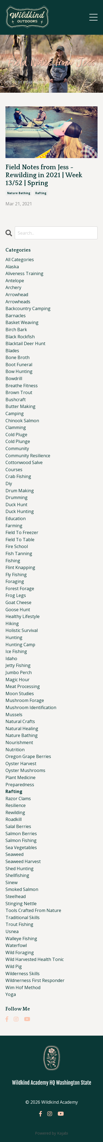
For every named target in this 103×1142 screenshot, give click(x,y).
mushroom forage (24, 700)
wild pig (13, 966)
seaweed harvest (23, 861)
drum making (19, 491)
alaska (12, 267)
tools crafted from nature (33, 910)
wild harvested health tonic (34, 959)
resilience (15, 805)
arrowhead (16, 295)
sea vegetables (21, 847)
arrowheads (17, 302)
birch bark (16, 330)
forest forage (19, 588)
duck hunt (16, 505)
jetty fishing (18, 665)
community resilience (27, 456)
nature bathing (18, 193)
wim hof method (22, 987)
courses (13, 470)
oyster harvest (20, 764)
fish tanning (18, 553)
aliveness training (24, 273)
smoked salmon (21, 889)
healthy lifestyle (22, 616)
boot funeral (18, 365)
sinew (11, 882)
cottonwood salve (24, 462)
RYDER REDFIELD (35, 82)
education (15, 518)
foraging (14, 581)
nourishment (19, 742)
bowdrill (13, 378)
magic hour (17, 680)
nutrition (15, 750)
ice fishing (16, 651)
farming (13, 526)
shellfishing (17, 875)
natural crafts (20, 721)
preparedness (19, 785)
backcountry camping (28, 308)
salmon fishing (21, 840)
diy (8, 483)
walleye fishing (21, 939)
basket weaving (22, 322)
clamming (15, 427)
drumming (16, 497)
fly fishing (16, 575)
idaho (11, 659)
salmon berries (21, 834)
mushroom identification (30, 707)
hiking (12, 623)
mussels (13, 715)
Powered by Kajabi (51, 1133)
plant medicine (20, 777)
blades (12, 351)
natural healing (21, 729)
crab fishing (18, 476)
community (17, 448)
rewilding (15, 812)
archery (13, 287)
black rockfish (20, 337)
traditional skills (22, 917)
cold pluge (16, 435)
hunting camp (20, 645)
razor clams (18, 799)
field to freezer (21, 532)
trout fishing (19, 924)
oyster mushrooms (25, 770)
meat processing (22, 686)
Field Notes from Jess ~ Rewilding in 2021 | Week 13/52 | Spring (43, 175)
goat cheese (18, 602)
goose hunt (17, 610)
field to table (19, 540)
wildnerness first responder (34, 980)
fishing (12, 561)
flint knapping (20, 567)
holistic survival (21, 630)
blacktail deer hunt (25, 343)
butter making (20, 406)
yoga (10, 994)
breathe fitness (21, 386)
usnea (12, 931)
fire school (16, 546)
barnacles (15, 316)
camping (14, 413)
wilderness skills (22, 974)
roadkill (13, 819)
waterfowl (16, 945)
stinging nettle (21, 904)
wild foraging (19, 952)
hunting (13, 637)
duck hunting (19, 511)
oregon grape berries (28, 756)
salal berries (18, 826)
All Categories (19, 260)
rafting (40, 193)
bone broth (17, 357)
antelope (14, 281)
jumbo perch (18, 672)
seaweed (14, 854)
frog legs (15, 595)
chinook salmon (22, 421)
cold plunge (17, 441)
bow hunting (19, 371)
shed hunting (19, 869)
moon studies (19, 694)
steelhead (15, 896)
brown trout (18, 392)
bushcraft (15, 400)
